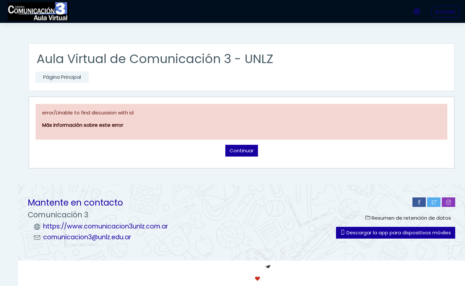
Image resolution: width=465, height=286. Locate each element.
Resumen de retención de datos (408, 217)
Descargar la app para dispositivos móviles (395, 232)
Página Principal (62, 77)
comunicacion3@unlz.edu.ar (87, 237)
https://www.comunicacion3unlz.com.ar (105, 226)
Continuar (242, 150)
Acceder (445, 11)
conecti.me (284, 278)
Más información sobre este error (82, 125)
